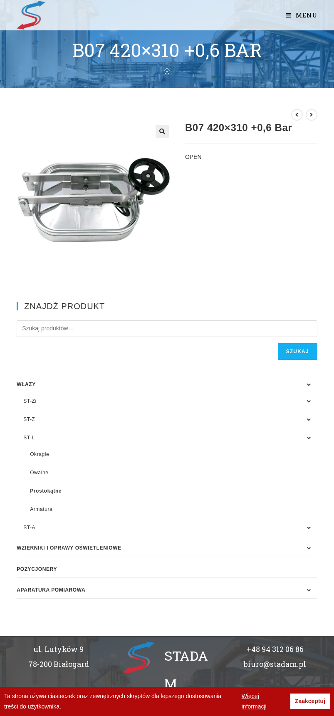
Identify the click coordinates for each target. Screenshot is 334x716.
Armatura (41, 509)
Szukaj (297, 351)
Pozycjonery (37, 569)
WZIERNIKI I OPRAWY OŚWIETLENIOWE (69, 548)
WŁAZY (26, 384)
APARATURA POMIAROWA (51, 590)
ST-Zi (30, 401)
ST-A (29, 527)
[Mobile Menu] (301, 15)
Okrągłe (39, 454)
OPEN (193, 157)
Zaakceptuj (310, 701)
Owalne (39, 473)
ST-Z (29, 419)
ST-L (29, 438)
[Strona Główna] (167, 71)
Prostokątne (46, 491)
